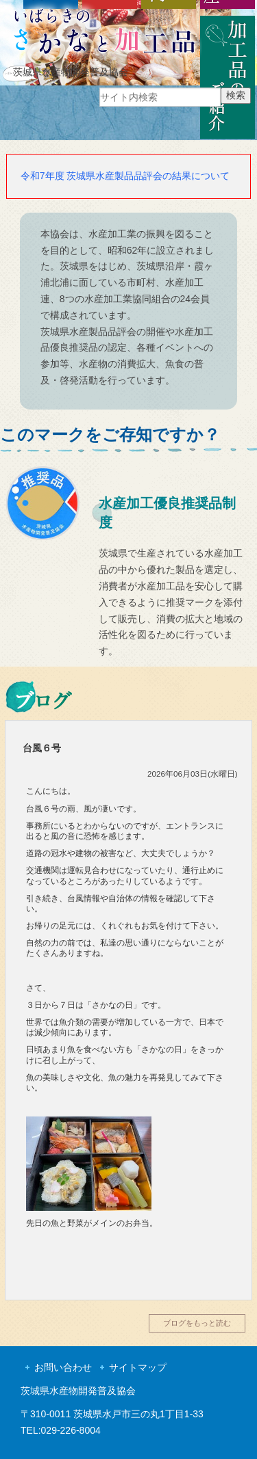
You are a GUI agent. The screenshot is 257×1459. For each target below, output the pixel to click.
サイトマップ (138, 1367)
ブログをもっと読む (197, 1323)
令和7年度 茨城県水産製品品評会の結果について (125, 175)
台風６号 (42, 747)
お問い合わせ (63, 1367)
